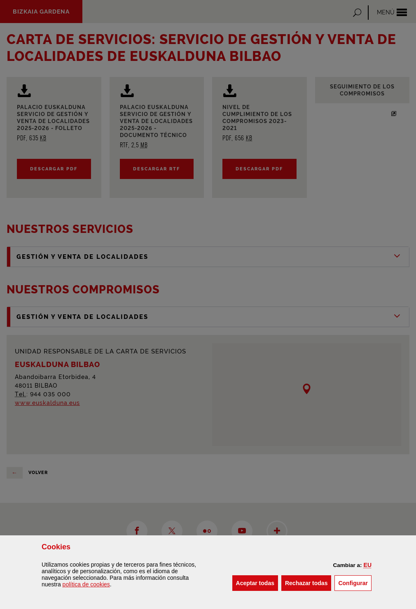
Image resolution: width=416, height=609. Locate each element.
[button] (368, 565)
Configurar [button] (355, 582)
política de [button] (86, 584)
